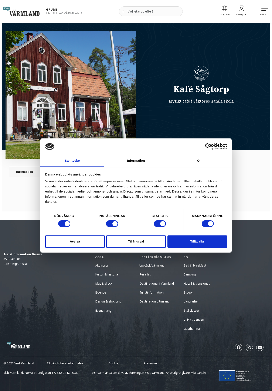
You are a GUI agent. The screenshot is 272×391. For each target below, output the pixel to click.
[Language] (224, 11)
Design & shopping (108, 301)
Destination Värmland (154, 301)
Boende (100, 292)
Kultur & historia (106, 274)
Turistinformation (151, 292)
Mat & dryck (103, 283)
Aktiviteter (102, 265)
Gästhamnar (192, 329)
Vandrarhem (192, 301)
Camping (190, 274)
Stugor (188, 292)
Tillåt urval (136, 241)
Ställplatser (191, 310)
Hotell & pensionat (197, 283)
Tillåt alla (197, 241)
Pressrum (150, 363)
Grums (52, 9)
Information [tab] (136, 160)
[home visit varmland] (21, 11)
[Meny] (264, 11)
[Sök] (123, 11)
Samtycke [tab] (72, 160)
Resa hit (145, 274)
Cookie (113, 363)
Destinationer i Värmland (156, 283)
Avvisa (75, 241)
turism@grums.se (15, 264)
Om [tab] (199, 160)
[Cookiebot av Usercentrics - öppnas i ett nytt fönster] (208, 146)
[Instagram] (241, 11)
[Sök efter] (151, 11)
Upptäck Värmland (151, 265)
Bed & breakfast (195, 265)
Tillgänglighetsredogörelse (65, 363)
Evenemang (103, 310)
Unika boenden (194, 319)
